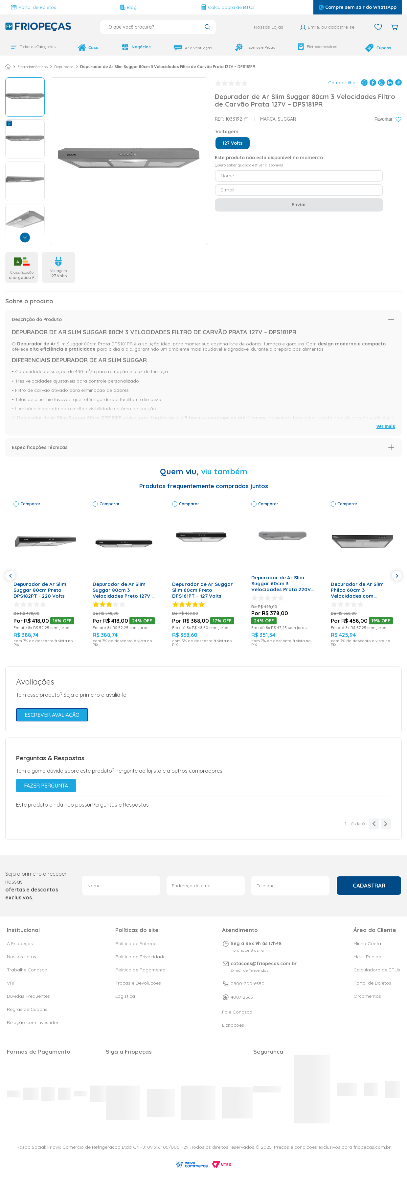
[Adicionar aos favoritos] (388, 119)
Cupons (378, 47)
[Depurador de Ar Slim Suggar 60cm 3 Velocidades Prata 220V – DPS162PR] (282, 574)
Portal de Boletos (33, 7)
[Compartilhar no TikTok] (398, 83)
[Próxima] (25, 238)
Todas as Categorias (33, 46)
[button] (232, 143)
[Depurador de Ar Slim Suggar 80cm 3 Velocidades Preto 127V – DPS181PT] (124, 574)
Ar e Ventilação (192, 48)
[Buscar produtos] (207, 28)
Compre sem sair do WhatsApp (357, 7)
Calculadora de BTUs (228, 7)
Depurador (63, 67)
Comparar (30, 504)
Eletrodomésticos (317, 46)
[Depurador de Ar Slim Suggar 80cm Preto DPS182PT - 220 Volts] (44, 574)
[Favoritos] (378, 27)
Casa (88, 47)
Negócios (136, 47)
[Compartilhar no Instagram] (381, 83)
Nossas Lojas (268, 27)
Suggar (287, 119)
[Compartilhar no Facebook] (373, 83)
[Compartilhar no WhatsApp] (364, 83)
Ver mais (385, 426)
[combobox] (158, 27)
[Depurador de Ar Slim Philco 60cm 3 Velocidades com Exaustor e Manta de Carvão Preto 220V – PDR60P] (362, 574)
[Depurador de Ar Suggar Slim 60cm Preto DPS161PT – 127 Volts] (203, 574)
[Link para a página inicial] (8, 67)
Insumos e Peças (255, 47)
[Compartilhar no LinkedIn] (390, 83)
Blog (128, 7)
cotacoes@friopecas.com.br (264, 963)
